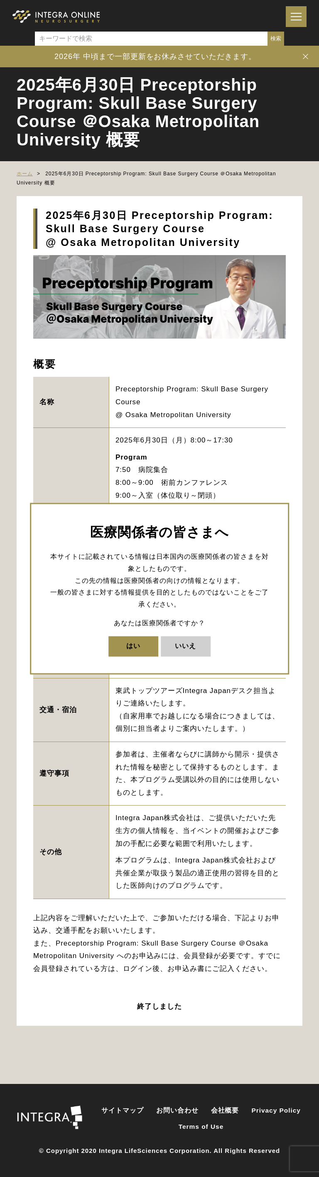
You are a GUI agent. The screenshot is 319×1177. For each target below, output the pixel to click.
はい (133, 645)
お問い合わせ (177, 1110)
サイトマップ (122, 1110)
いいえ (185, 645)
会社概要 (225, 1110)
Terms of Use (201, 1126)
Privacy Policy (276, 1110)
